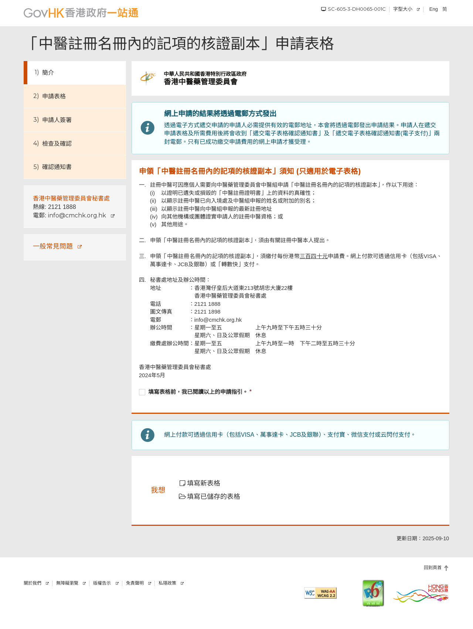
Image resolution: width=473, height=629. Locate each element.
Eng (433, 9)
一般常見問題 (53, 246)
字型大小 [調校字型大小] (402, 9)
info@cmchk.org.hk (77, 215)
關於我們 (32, 583)
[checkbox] (290, 393)
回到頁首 (433, 567)
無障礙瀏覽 (67, 583)
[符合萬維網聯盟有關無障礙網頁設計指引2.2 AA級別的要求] (320, 593)
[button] (204, 483)
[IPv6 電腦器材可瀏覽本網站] (373, 593)
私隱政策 (167, 583)
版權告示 (102, 583)
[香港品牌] (420, 593)
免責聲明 (135, 583)
